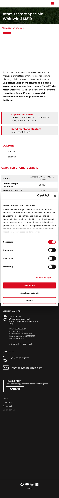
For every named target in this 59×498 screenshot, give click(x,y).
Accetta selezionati (29, 293)
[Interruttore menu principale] (52, 3)
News (5, 399)
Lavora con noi (9, 410)
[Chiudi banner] (55, 196)
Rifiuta (29, 300)
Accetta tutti (29, 285)
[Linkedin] (37, 484)
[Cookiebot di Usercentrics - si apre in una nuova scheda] (37, 196)
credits (29, 488)
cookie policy (28, 344)
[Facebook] (22, 484)
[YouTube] (27, 484)
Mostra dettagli (43, 277)
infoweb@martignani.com (27, 367)
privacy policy (15, 344)
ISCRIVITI (15, 389)
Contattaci (7, 406)
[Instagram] (32, 484)
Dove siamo (8, 402)
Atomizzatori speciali (13, 28)
